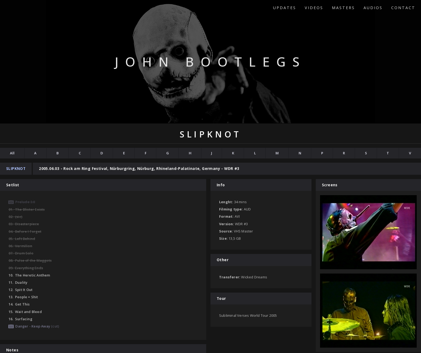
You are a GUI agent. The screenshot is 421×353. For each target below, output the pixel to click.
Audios (373, 7)
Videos (314, 7)
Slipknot (16, 168)
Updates (284, 7)
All (12, 153)
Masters (343, 7)
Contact (403, 7)
